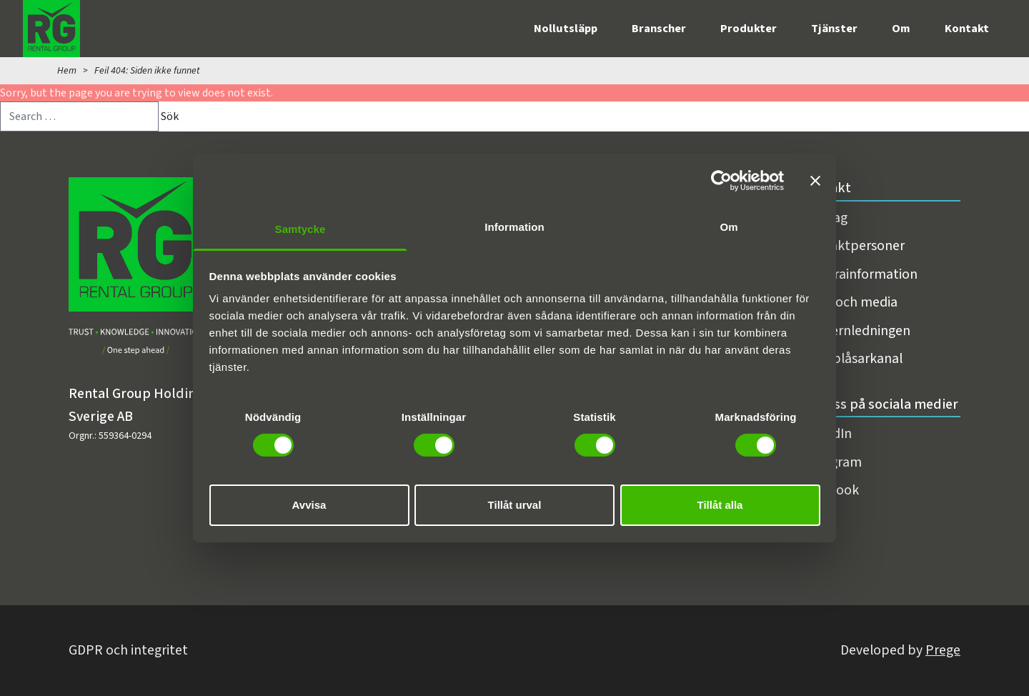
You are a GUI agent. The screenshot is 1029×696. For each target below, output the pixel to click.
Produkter (748, 28)
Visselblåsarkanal (851, 359)
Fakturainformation (859, 274)
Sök (170, 116)
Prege (942, 650)
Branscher (659, 28)
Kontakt (967, 28)
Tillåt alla (720, 505)
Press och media (849, 302)
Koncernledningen (855, 331)
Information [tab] (514, 227)
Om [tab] (728, 227)
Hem (66, 71)
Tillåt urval (515, 505)
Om (901, 28)
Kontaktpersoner (852, 246)
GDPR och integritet (128, 650)
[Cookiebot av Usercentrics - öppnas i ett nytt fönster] (721, 180)
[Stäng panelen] (815, 180)
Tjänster (834, 28)
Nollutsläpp (565, 28)
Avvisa (309, 505)
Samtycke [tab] (300, 229)
